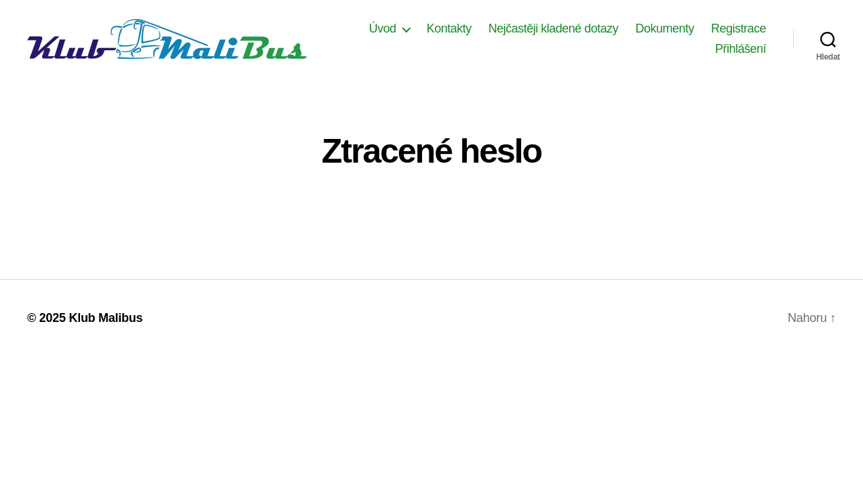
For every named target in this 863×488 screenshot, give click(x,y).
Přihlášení (740, 53)
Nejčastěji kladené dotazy (625, 33)
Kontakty (521, 33)
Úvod (454, 33)
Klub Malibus (105, 327)
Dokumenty (736, 33)
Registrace (670, 53)
